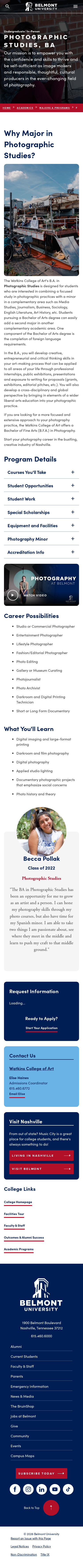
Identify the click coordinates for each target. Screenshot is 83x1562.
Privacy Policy (41, 1546)
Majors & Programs (54, 107)
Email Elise (17, 1093)
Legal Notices (20, 1546)
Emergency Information (29, 1386)
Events (16, 1445)
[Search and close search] (8, 6)
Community (20, 1435)
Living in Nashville (42, 1155)
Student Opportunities (41, 492)
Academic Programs (19, 1249)
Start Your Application (42, 1028)
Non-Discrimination (24, 1554)
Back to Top (41, 1508)
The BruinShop (22, 1406)
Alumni (16, 1346)
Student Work (41, 505)
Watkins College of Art (31, 1068)
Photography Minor (41, 545)
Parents (17, 1376)
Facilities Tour (14, 1213)
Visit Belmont (42, 1169)
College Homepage (18, 1202)
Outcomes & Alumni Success (24, 1237)
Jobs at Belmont (23, 1416)
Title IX (45, 1554)
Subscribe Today (42, 1473)
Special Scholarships (41, 519)
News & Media (22, 1396)
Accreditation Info (41, 559)
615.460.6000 (41, 1335)
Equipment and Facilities (41, 532)
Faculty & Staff (14, 1225)
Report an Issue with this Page (31, 1538)
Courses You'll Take (41, 479)
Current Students (24, 1356)
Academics (25, 107)
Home (7, 107)
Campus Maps (22, 1455)
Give (14, 1425)
